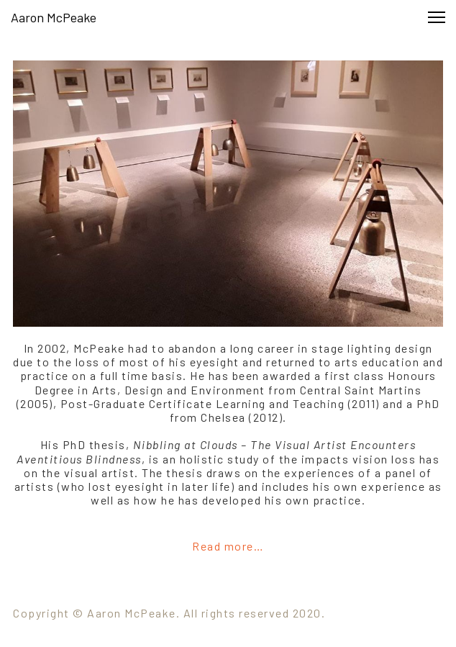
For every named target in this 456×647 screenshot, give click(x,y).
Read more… (228, 546)
